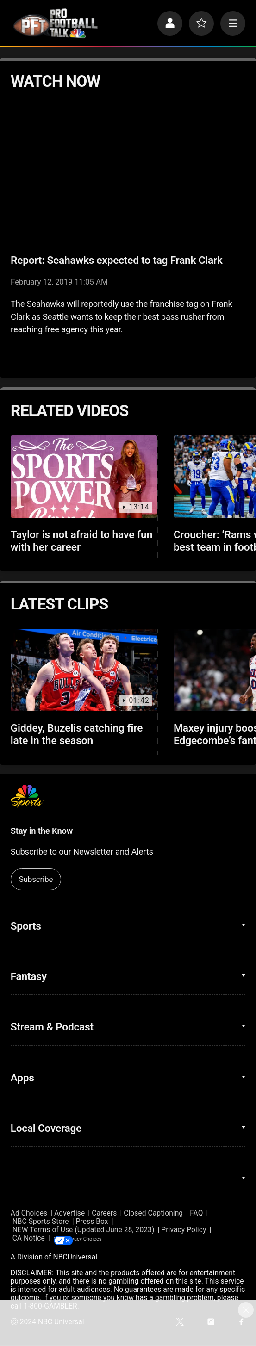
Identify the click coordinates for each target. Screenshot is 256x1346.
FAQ (196, 1213)
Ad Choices (29, 1213)
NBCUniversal (75, 1258)
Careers (104, 1213)
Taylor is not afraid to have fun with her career (82, 540)
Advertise (69, 1213)
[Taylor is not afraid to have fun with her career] (84, 476)
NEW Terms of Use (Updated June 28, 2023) (83, 1230)
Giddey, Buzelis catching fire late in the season (77, 734)
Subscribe (36, 879)
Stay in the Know (42, 831)
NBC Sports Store (40, 1221)
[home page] (55, 23)
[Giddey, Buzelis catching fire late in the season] (84, 670)
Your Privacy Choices (109, 1238)
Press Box (92, 1221)
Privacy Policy (183, 1230)
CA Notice (28, 1238)
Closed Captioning (153, 1213)
